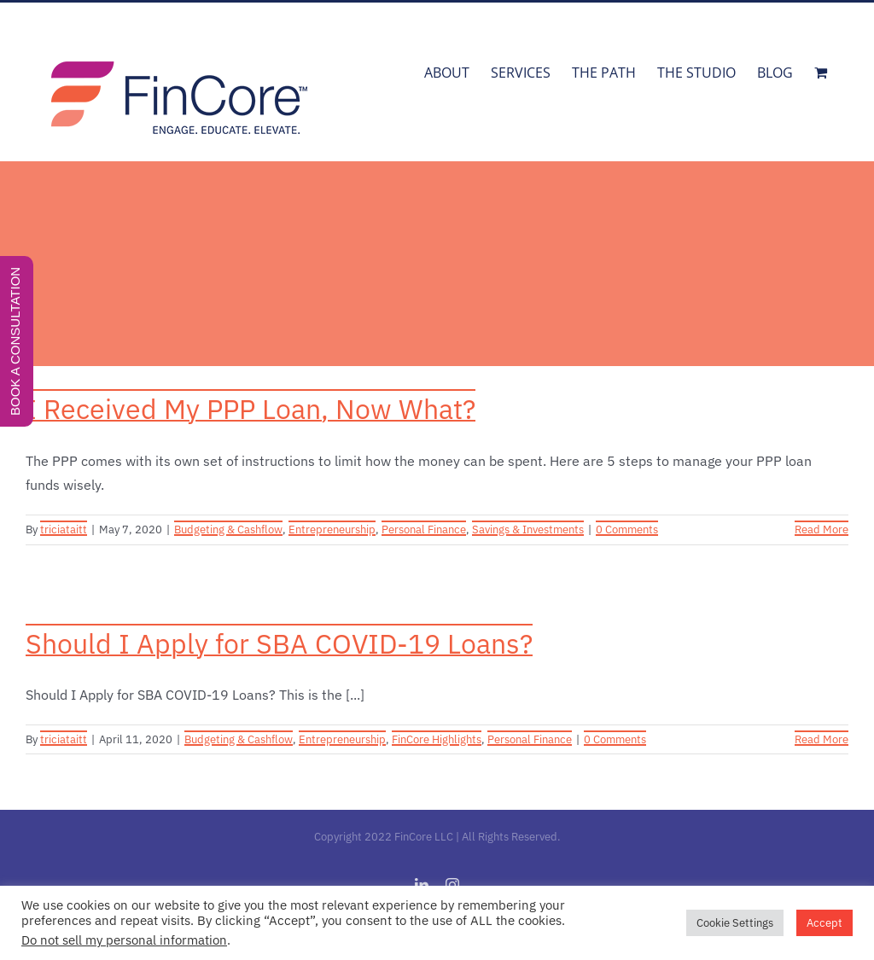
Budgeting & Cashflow (228, 529)
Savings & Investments (528, 529)
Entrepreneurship (332, 529)
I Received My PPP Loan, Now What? (250, 409)
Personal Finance (424, 529)
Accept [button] (824, 923)
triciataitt (63, 529)
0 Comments (627, 529)
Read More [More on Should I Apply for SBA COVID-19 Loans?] (821, 739)
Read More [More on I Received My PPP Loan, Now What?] (821, 529)
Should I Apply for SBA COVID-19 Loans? (279, 643)
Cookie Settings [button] (734, 923)
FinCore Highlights (436, 739)
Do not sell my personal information (124, 940)
